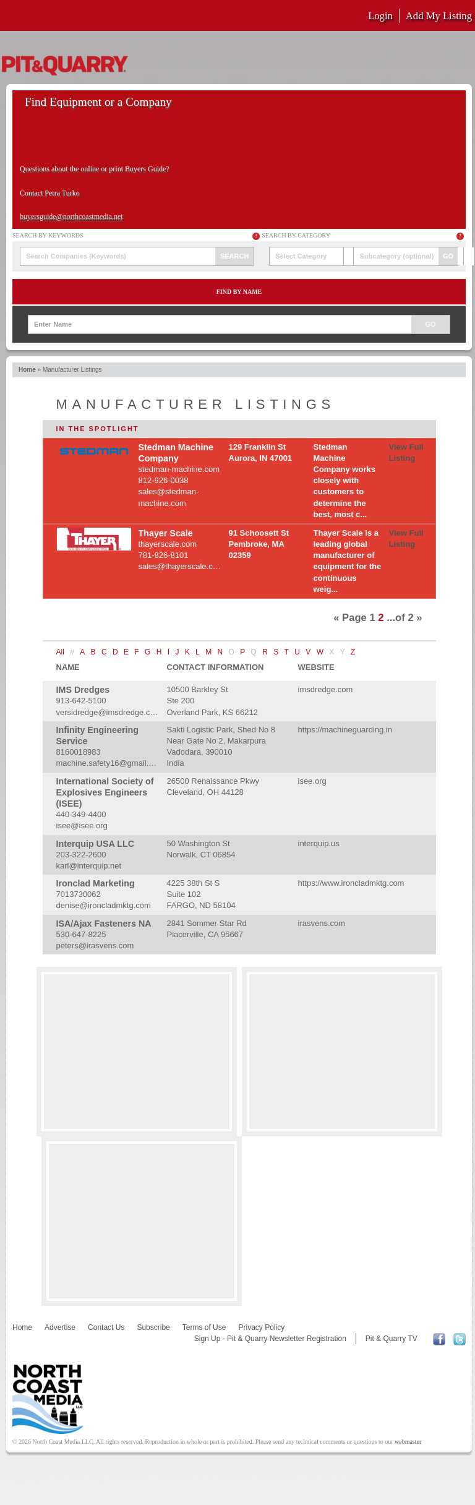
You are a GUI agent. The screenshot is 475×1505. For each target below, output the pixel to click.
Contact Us (106, 1327)
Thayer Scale (166, 533)
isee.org (312, 781)
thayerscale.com (168, 544)
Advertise (60, 1327)
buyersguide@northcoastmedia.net (71, 216)
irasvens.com (322, 923)
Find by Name (239, 291)
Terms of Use (204, 1327)
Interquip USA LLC (95, 844)
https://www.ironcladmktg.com (351, 883)
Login (380, 16)
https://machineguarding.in (345, 729)
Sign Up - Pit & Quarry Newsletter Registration (270, 1338)
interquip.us (319, 843)
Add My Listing (439, 16)
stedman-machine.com (179, 469)
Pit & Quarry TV (391, 1338)
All (60, 652)
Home (27, 369)
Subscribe (153, 1327)
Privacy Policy (261, 1327)
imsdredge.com (325, 689)
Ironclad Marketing (95, 883)
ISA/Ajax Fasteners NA (104, 923)
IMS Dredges (83, 690)
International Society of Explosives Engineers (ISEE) (105, 792)
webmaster (408, 1441)
